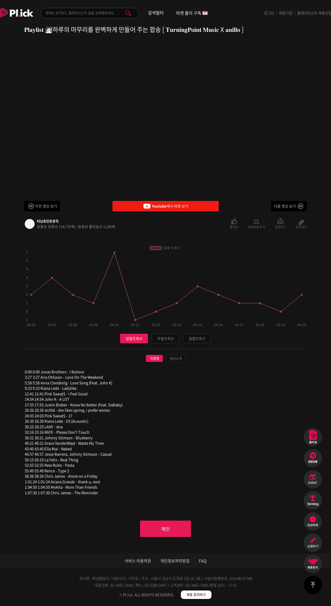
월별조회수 (197, 338)
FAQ (203, 560)
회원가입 (285, 13)
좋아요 (234, 227)
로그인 (269, 13)
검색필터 (156, 13)
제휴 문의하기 (196, 594)
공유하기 (280, 227)
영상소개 (176, 358)
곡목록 (154, 358)
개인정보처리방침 (175, 560)
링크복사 (301, 227)
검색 (128, 13)
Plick (16, 17)
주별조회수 (165, 338)
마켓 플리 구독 (192, 13)
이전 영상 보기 (46, 206)
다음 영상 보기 (285, 206)
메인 (165, 528)
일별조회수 (134, 338)
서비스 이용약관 (138, 560)
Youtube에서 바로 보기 (165, 206)
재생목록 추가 (256, 227)
